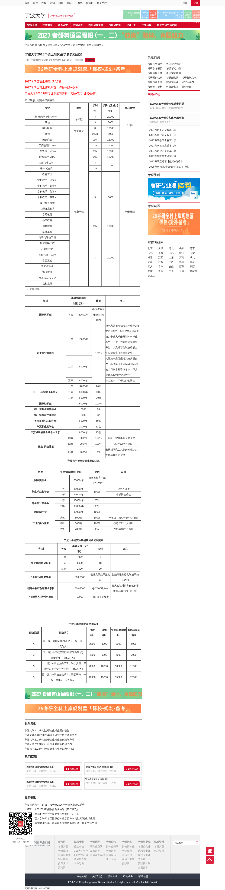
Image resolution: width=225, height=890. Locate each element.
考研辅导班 (144, 841)
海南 (181, 262)
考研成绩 (63, 850)
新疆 (181, 271)
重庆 (192, 262)
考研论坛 (111, 841)
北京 (150, 248)
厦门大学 (111, 859)
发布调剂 (95, 850)
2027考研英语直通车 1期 (162, 145)
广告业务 (128, 876)
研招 (52, 3)
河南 (181, 257)
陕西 (192, 266)
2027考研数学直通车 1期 (162, 156)
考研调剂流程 (97, 855)
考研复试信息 (189, 77)
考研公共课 (144, 846)
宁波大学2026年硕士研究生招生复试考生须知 (49, 748)
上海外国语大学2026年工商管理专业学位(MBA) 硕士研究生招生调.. (61, 823)
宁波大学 (35, 15)
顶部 (210, 860)
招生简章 (63, 859)
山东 (171, 257)
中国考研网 (37, 844)
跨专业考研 (112, 846)
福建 (150, 257)
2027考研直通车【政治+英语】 (166, 161)
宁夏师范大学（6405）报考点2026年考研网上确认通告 (55, 804)
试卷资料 (159, 841)
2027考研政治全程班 (144, 15)
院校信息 (52, 45)
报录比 (126, 863)
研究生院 (102, 3)
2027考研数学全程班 (153, 15)
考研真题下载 (155, 73)
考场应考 (127, 850)
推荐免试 (63, 863)
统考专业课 (144, 850)
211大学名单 (81, 850)
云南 (171, 266)
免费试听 (74, 769)
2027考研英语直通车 (166, 13)
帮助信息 (143, 876)
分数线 (79, 3)
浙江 (181, 252)
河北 (171, 248)
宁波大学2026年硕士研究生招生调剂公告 (47, 730)
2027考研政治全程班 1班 (40, 767)
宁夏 (171, 271)
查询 (197, 843)
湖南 (150, 262)
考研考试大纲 (173, 68)
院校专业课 (144, 855)
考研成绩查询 (173, 73)
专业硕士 (143, 859)
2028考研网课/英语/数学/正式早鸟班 (196, 15)
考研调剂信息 (155, 77)
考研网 (41, 45)
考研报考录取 (155, 82)
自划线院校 (80, 859)
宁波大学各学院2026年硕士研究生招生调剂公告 (51, 735)
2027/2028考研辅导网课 (61, 16)
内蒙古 (193, 271)
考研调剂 (78, 25)
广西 (171, 262)
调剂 (60, 3)
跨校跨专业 (128, 846)
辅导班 (90, 3)
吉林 (150, 252)
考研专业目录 (173, 63)
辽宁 (192, 248)
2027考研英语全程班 (131, 13)
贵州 (160, 266)
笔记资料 (159, 850)
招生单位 (79, 846)
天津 (160, 248)
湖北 (192, 257)
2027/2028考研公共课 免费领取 (167, 117)
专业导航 (79, 863)
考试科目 (127, 855)
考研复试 (111, 855)
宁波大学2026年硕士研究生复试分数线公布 (48, 744)
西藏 (181, 266)
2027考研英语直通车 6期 (96, 779)
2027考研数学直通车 (188, 15)
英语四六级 (144, 863)
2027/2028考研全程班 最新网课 (167, 103)
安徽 (192, 252)
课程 (210, 851)
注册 (185, 3)
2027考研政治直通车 (179, 15)
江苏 (171, 252)
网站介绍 (82, 876)
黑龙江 (151, 275)
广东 (160, 262)
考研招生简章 (155, 63)
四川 (150, 266)
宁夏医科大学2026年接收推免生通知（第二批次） (52, 809)
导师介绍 (131, 25)
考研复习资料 (155, 86)
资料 (69, 3)
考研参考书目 (155, 68)
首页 (27, 3)
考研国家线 (64, 855)
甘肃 (150, 271)
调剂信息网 (96, 846)
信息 (35, 3)
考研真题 (63, 846)
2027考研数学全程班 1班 (40, 782)
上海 (160, 252)
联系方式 (112, 876)
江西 (160, 257)
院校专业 (79, 841)
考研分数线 (172, 77)
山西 (181, 248)
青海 (160, 271)
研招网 (62, 841)
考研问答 (127, 841)
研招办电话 (172, 86)
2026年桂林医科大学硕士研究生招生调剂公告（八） (53, 813)
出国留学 (143, 867)
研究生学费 (188, 82)
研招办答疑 (172, 82)
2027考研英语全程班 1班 (100, 767)
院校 (43, 3)
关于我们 (97, 876)
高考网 (62, 867)
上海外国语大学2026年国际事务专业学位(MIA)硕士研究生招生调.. (61, 818)
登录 (195, 3)
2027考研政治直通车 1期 (162, 151)
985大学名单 (81, 855)
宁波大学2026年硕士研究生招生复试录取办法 (49, 739)
